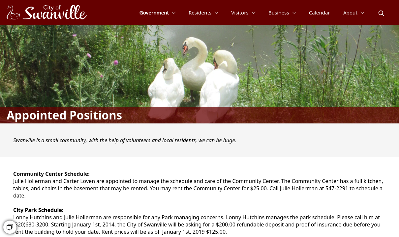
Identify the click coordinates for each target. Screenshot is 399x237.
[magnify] (381, 13)
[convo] (9, 227)
